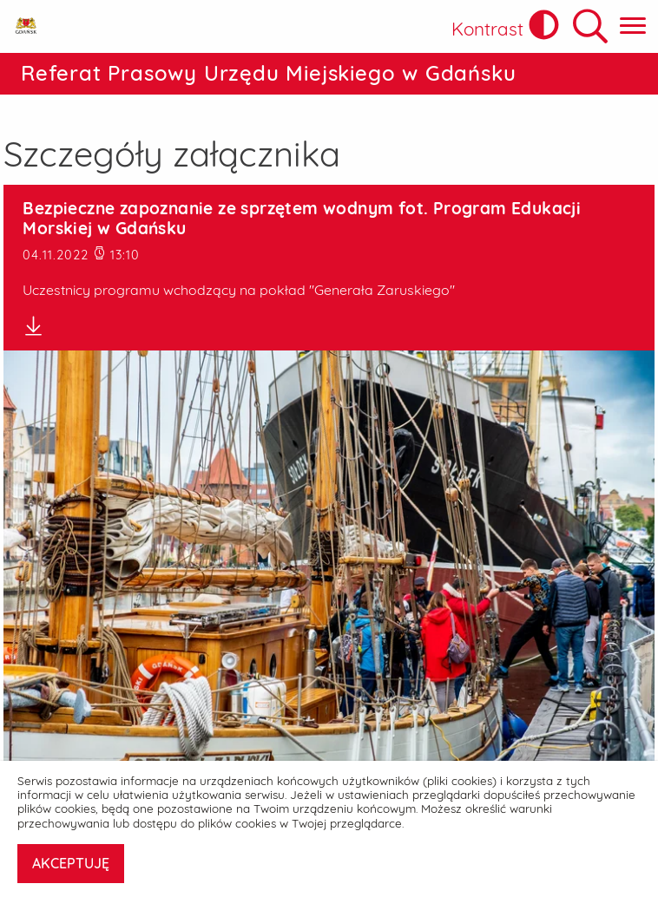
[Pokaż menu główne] (633, 26)
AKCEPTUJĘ (70, 863)
